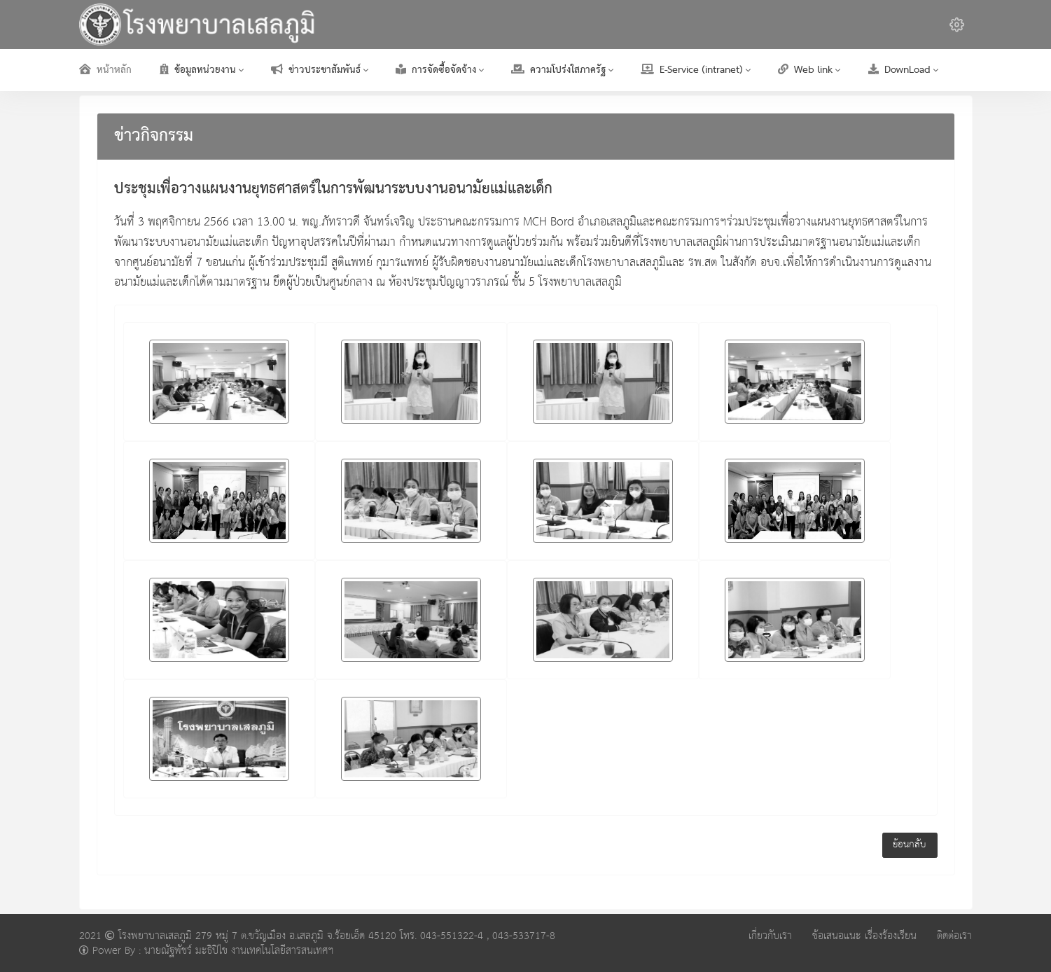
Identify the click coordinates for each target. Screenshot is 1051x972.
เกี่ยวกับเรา (770, 935)
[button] (957, 24)
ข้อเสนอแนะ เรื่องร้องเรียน (864, 935)
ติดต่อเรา (954, 935)
